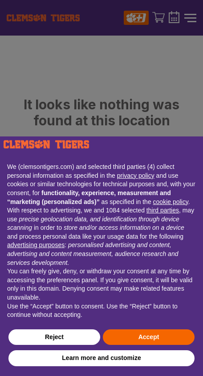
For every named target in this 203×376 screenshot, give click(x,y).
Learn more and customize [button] (101, 357)
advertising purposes (36, 244)
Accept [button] (148, 336)
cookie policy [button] (170, 201)
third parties (162, 210)
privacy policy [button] (135, 175)
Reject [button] (54, 336)
